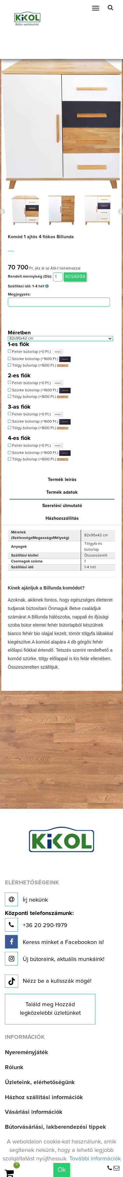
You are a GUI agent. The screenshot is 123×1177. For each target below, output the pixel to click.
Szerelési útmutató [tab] (62, 505)
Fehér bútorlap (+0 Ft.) (35, 352)
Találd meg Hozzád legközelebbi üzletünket (50, 1009)
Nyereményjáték (26, 1052)
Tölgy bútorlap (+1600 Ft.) (38, 365)
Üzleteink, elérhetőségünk (40, 1082)
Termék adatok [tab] (62, 492)
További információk (95, 1159)
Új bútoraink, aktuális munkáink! (54, 959)
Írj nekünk (26, 899)
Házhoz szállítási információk (44, 1097)
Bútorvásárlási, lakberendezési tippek (55, 1127)
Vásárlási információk (33, 1112)
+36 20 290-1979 (39, 921)
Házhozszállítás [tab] (62, 518)
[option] (25, 210)
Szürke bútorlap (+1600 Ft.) (39, 359)
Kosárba (75, 276)
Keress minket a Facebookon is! (54, 942)
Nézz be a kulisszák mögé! (48, 981)
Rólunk (14, 1067)
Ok (62, 1170)
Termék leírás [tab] (62, 479)
